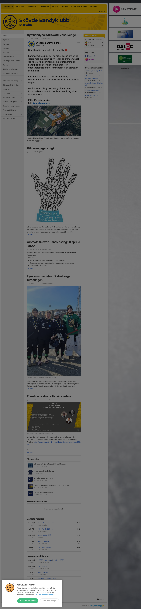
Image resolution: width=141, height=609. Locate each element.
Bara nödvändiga (49, 601)
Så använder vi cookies (45, 595)
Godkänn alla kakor (27, 601)
